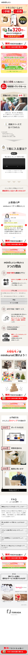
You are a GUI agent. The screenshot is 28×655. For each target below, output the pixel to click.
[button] (2, 228)
